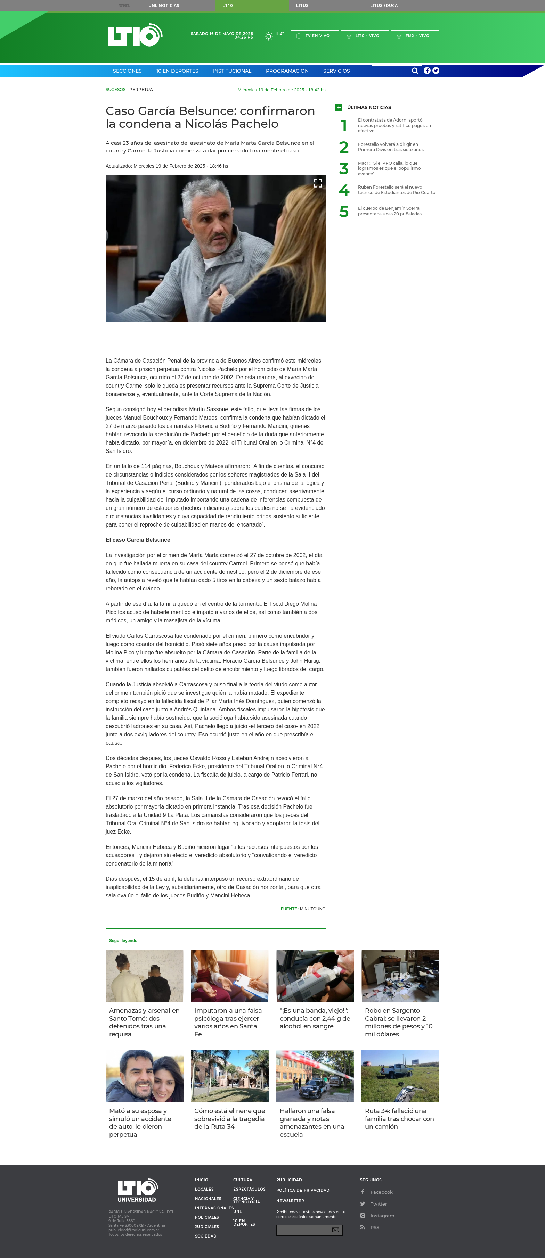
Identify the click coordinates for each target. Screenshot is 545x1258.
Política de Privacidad (303, 1190)
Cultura (242, 1180)
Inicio (201, 1180)
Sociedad (206, 1236)
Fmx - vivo (412, 35)
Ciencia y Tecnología (246, 1200)
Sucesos (115, 89)
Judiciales (207, 1227)
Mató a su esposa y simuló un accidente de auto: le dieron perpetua (140, 1123)
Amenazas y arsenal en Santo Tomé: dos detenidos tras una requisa (144, 1022)
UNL (124, 5)
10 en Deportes (177, 71)
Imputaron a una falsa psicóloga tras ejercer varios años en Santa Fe (228, 1022)
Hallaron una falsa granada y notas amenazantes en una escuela (312, 1123)
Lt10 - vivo (362, 35)
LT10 (227, 5)
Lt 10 (135, 35)
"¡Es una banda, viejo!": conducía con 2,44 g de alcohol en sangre (315, 1018)
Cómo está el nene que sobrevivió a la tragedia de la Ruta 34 (229, 1119)
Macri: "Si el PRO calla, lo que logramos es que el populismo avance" (389, 168)
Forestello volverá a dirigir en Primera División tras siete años (391, 147)
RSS (369, 1227)
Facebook (376, 1192)
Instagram (377, 1215)
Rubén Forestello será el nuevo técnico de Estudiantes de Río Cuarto (397, 189)
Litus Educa (384, 5)
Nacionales (208, 1199)
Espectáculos (249, 1189)
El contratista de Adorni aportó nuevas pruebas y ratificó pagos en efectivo (394, 125)
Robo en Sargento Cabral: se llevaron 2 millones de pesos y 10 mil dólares (399, 1022)
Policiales (207, 1217)
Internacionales (211, 1208)
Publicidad (289, 1180)
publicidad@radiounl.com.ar (133, 1230)
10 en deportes (244, 1222)
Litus (302, 5)
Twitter (373, 1204)
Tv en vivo (313, 35)
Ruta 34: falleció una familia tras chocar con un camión (399, 1119)
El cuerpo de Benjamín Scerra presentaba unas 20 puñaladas (390, 211)
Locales (204, 1189)
